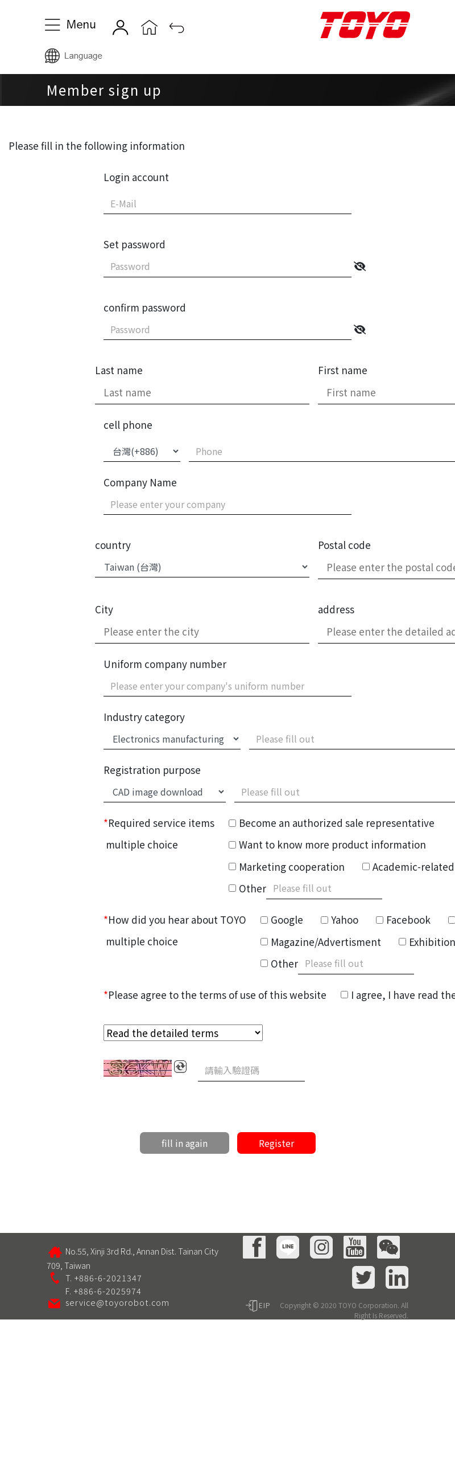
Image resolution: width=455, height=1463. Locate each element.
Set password (135, 244)
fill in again (185, 1143)
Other (252, 888)
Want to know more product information (332, 844)
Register (276, 1143)
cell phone (128, 424)
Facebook (408, 919)
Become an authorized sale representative (337, 822)
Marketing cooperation (292, 866)
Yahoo (344, 919)
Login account (136, 177)
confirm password (145, 307)
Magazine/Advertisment (326, 942)
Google (287, 919)
